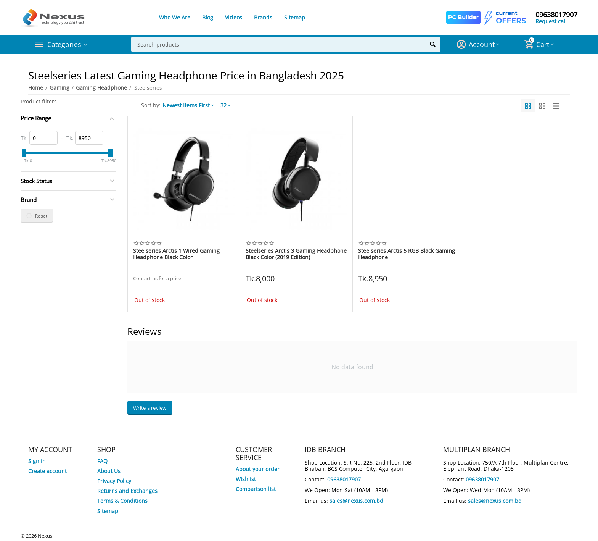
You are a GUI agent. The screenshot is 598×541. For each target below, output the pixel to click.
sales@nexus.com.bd (356, 500)
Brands (263, 17)
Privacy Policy (114, 480)
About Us (109, 471)
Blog (207, 17)
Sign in (37, 461)
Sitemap (294, 17)
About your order (258, 469)
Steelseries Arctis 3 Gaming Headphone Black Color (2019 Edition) (296, 254)
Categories (64, 44)
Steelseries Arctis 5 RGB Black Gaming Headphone (406, 254)
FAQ (102, 461)
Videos (233, 17)
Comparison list (256, 489)
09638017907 (556, 14)
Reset (36, 216)
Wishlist (246, 479)
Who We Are (174, 17)
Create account (47, 471)
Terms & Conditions (122, 500)
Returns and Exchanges (127, 490)
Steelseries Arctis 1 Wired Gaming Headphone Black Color (176, 254)
